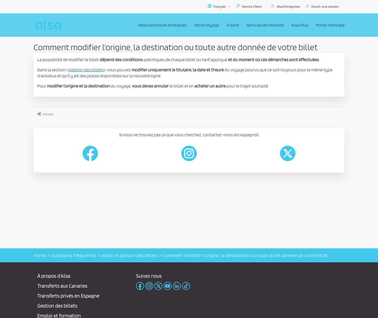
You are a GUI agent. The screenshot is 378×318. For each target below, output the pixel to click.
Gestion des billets (57, 306)
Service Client (252, 6)
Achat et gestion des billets (129, 255)
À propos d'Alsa (53, 276)
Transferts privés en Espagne (68, 296)
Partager (45, 114)
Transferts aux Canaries (62, 286)
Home (40, 255)
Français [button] (219, 6)
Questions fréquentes (73, 255)
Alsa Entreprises (288, 6)
